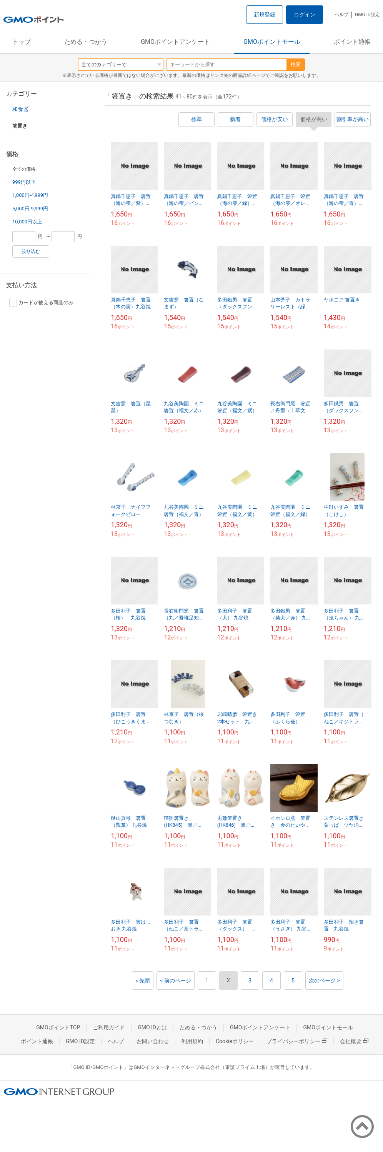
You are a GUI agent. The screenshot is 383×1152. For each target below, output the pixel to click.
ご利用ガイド (109, 1027)
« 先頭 (142, 980)
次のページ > (324, 980)
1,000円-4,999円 (30, 195)
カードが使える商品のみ (41, 302)
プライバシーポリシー (296, 1041)
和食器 (20, 109)
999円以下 (24, 182)
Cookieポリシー (235, 1041)
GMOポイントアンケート (175, 41)
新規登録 (264, 15)
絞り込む (31, 251)
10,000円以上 (27, 222)
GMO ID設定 (367, 14)
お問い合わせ (153, 1041)
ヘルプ (341, 14)
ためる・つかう (85, 41)
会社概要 (354, 1041)
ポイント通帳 (352, 41)
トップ (21, 41)
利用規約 (192, 1041)
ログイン (304, 15)
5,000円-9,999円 (30, 208)
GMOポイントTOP (58, 1027)
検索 (296, 64)
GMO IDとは (152, 1027)
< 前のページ (175, 980)
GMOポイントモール (271, 41)
